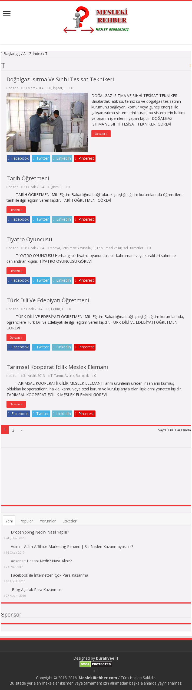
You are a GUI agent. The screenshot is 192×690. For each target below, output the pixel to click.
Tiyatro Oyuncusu (29, 239)
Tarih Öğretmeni (27, 178)
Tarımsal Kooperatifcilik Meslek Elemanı (57, 367)
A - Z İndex (32, 53)
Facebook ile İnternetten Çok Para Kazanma (49, 575)
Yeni (9, 521)
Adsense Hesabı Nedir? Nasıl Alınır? (41, 560)
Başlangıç (10, 53)
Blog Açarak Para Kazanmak (37, 589)
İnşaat (57, 88)
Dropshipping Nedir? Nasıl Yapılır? (40, 532)
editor (13, 88)
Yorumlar (48, 521)
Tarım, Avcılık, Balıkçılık (71, 375)
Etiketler (69, 521)
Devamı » (101, 134)
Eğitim (54, 187)
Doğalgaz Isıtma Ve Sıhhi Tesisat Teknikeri (60, 79)
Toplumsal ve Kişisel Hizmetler (120, 248)
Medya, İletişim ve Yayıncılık (70, 248)
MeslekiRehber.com (98, 677)
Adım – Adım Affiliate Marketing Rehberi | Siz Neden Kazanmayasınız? (72, 546)
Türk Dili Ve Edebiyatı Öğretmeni (47, 300)
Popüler (26, 521)
